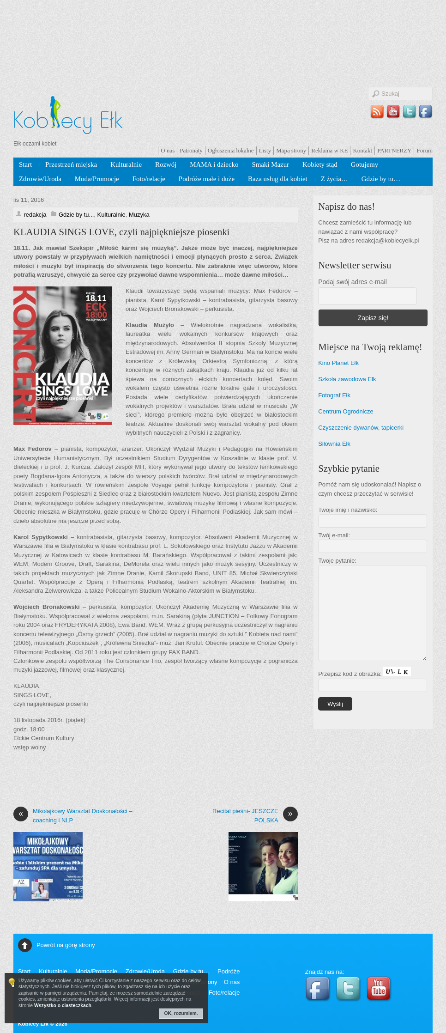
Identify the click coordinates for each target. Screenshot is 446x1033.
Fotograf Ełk (334, 395)
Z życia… (334, 178)
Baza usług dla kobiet (277, 178)
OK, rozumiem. (181, 1013)
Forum (424, 150)
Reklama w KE (329, 150)
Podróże (228, 971)
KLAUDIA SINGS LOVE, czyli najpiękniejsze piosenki (121, 232)
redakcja (35, 214)
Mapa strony (291, 150)
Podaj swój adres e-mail (352, 282)
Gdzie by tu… (381, 178)
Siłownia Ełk (334, 443)
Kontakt (362, 150)
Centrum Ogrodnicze (346, 411)
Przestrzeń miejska (71, 164)
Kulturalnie (126, 164)
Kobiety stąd (320, 164)
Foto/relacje (149, 178)
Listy (265, 150)
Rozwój (165, 164)
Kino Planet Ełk (338, 362)
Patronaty (191, 150)
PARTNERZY (394, 150)
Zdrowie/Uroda (40, 178)
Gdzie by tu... (76, 214)
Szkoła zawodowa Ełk (347, 379)
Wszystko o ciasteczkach (62, 1005)
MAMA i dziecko (214, 164)
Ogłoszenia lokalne (231, 150)
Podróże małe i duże (207, 178)
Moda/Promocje (97, 178)
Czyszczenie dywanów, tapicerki (361, 427)
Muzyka (139, 214)
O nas (168, 150)
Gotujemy (365, 164)
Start (25, 164)
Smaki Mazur (270, 164)
